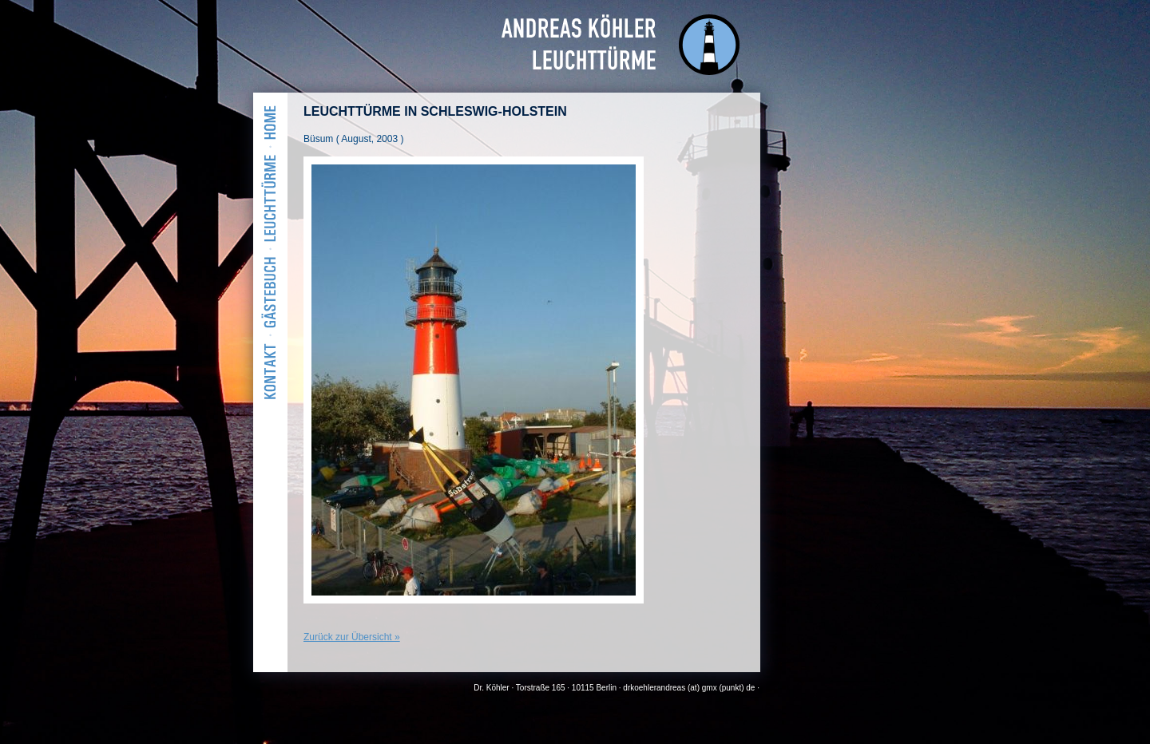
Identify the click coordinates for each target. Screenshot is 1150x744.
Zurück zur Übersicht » (351, 637)
